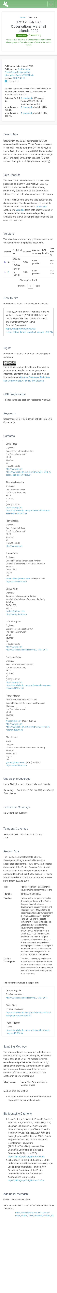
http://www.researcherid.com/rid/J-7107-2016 (27, 650)
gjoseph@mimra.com (15, 762)
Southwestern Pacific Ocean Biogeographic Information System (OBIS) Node (19, 72)
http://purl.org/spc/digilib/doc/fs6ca (26, 1180)
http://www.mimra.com (16, 581)
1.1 (8, 272)
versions (20, 210)
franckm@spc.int (13, 721)
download (26, 98)
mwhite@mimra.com (15, 611)
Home (22, 17)
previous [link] (21, 286)
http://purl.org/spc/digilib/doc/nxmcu (26, 1156)
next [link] (38, 286)
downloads (41, 206)
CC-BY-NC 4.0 (19, 78)
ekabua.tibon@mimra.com (18, 578)
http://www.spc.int (14, 469)
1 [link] (30, 286)
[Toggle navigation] (51, 4)
